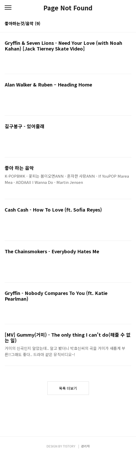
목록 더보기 (68, 388)
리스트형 (128, 24)
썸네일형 (121, 24)
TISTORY (69, 446)
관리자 (85, 446)
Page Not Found (68, 8)
